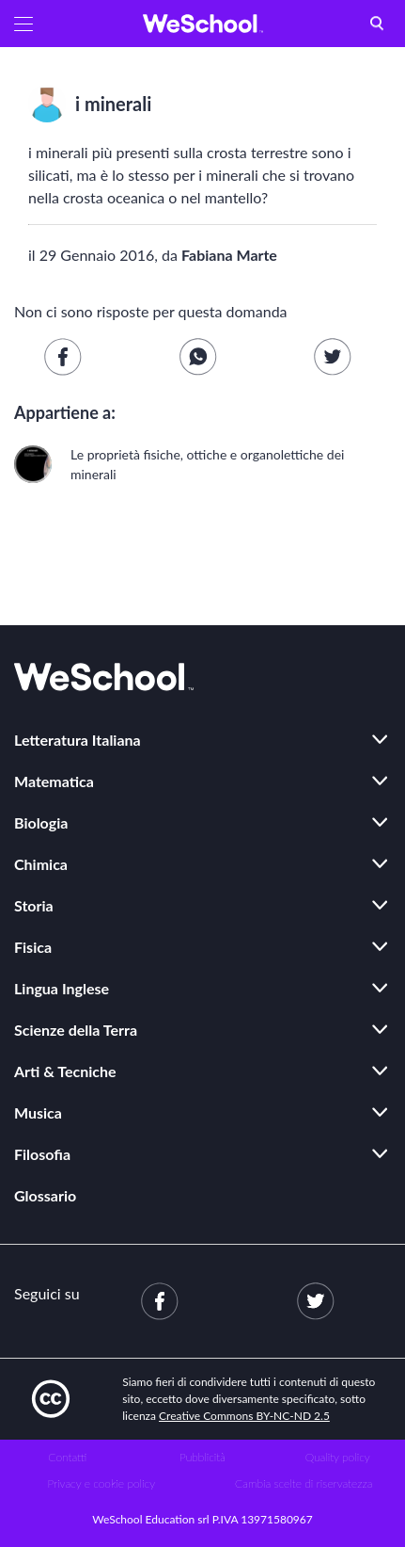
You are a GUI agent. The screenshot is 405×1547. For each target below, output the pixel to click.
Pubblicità (202, 1457)
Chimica (41, 864)
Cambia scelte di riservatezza (303, 1483)
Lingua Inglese (61, 988)
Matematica (54, 781)
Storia (34, 905)
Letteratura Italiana (77, 740)
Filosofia (42, 1154)
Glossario (45, 1195)
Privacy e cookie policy (101, 1483)
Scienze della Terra (75, 1030)
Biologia (41, 822)
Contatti (67, 1457)
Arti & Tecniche (65, 1071)
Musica (38, 1112)
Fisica (33, 947)
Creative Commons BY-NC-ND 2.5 (244, 1416)
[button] (23, 23)
